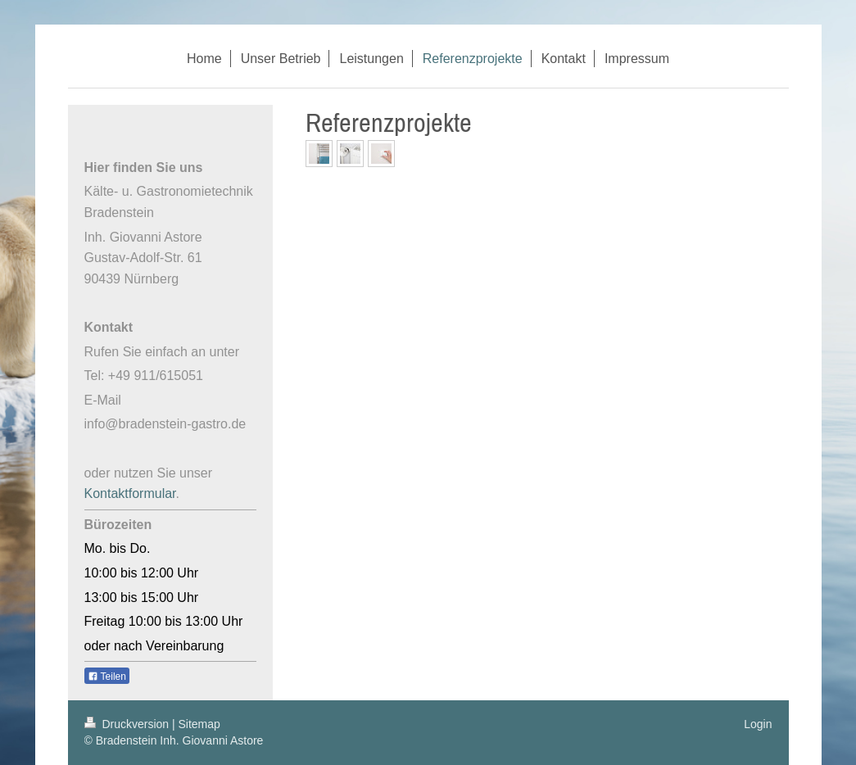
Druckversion (128, 724)
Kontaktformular (130, 493)
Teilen (107, 676)
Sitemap (199, 724)
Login (758, 724)
